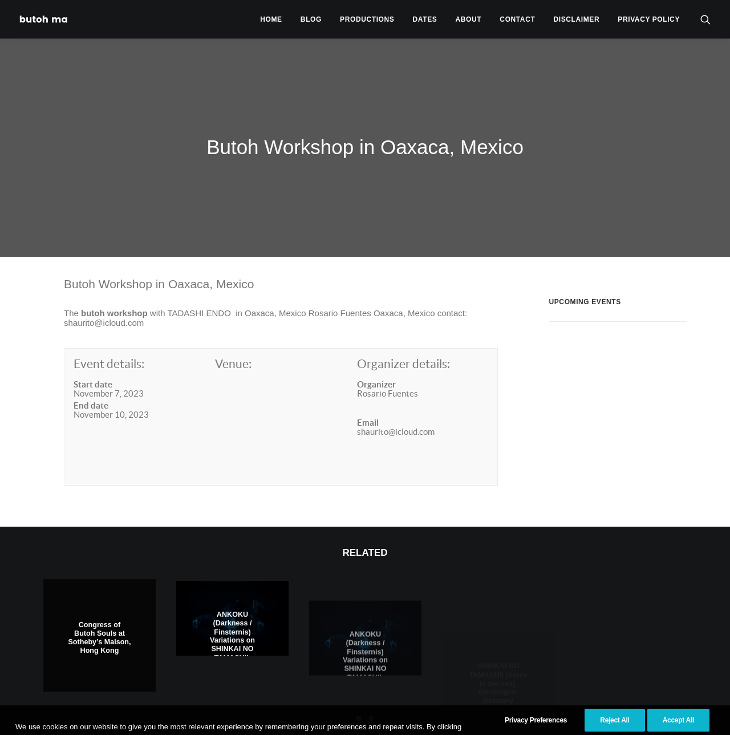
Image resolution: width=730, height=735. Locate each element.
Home (271, 19)
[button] (705, 19)
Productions (367, 19)
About (469, 19)
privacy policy (649, 19)
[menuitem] (271, 19)
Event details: (109, 339)
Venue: (233, 339)
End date (91, 381)
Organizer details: (403, 339)
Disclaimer (577, 19)
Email (368, 398)
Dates (425, 19)
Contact (517, 19)
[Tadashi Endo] (44, 19)
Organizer (376, 360)
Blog (311, 19)
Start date (93, 360)
